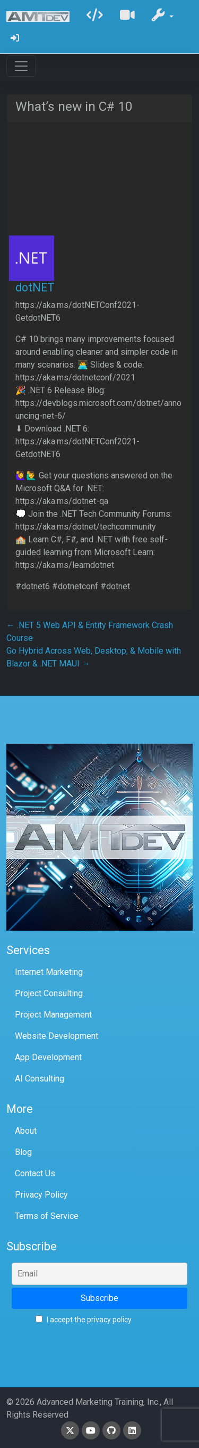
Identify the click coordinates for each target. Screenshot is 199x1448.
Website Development (56, 1036)
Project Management (53, 1015)
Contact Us (35, 1173)
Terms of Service (47, 1216)
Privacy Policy (41, 1195)
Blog (23, 1152)
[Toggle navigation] (21, 66)
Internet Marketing (49, 972)
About (26, 1131)
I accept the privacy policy (84, 1319)
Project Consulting (49, 993)
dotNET (35, 287)
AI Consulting (39, 1078)
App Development (48, 1057)
